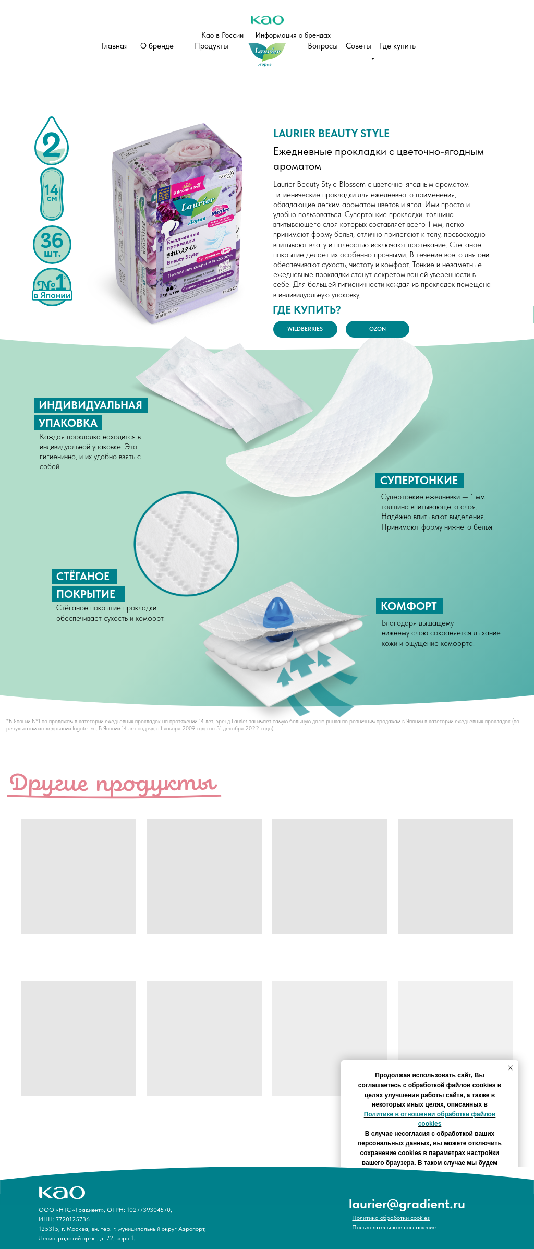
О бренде (157, 46)
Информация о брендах (293, 35)
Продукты (211, 46)
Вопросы (323, 46)
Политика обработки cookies (391, 1217)
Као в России (222, 35)
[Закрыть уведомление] (510, 1068)
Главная (114, 46)
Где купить (398, 46)
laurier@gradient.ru (407, 1203)
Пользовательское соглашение (394, 1227)
